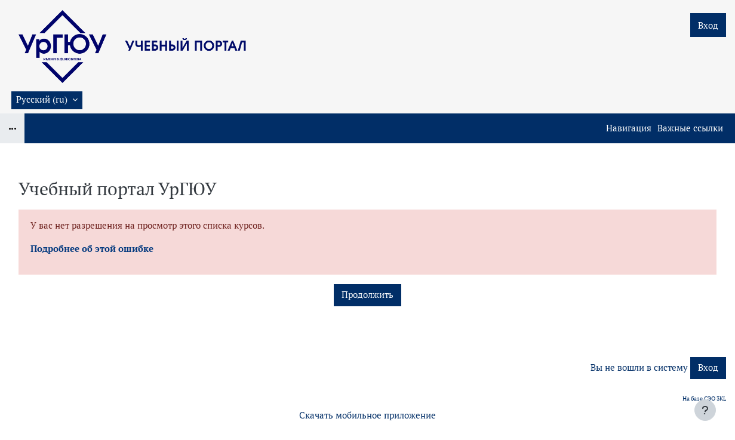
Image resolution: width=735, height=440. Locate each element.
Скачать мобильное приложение (367, 415)
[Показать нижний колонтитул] (705, 410)
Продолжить (367, 294)
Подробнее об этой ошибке (91, 248)
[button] (46, 100)
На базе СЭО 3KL (704, 398)
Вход (708, 25)
